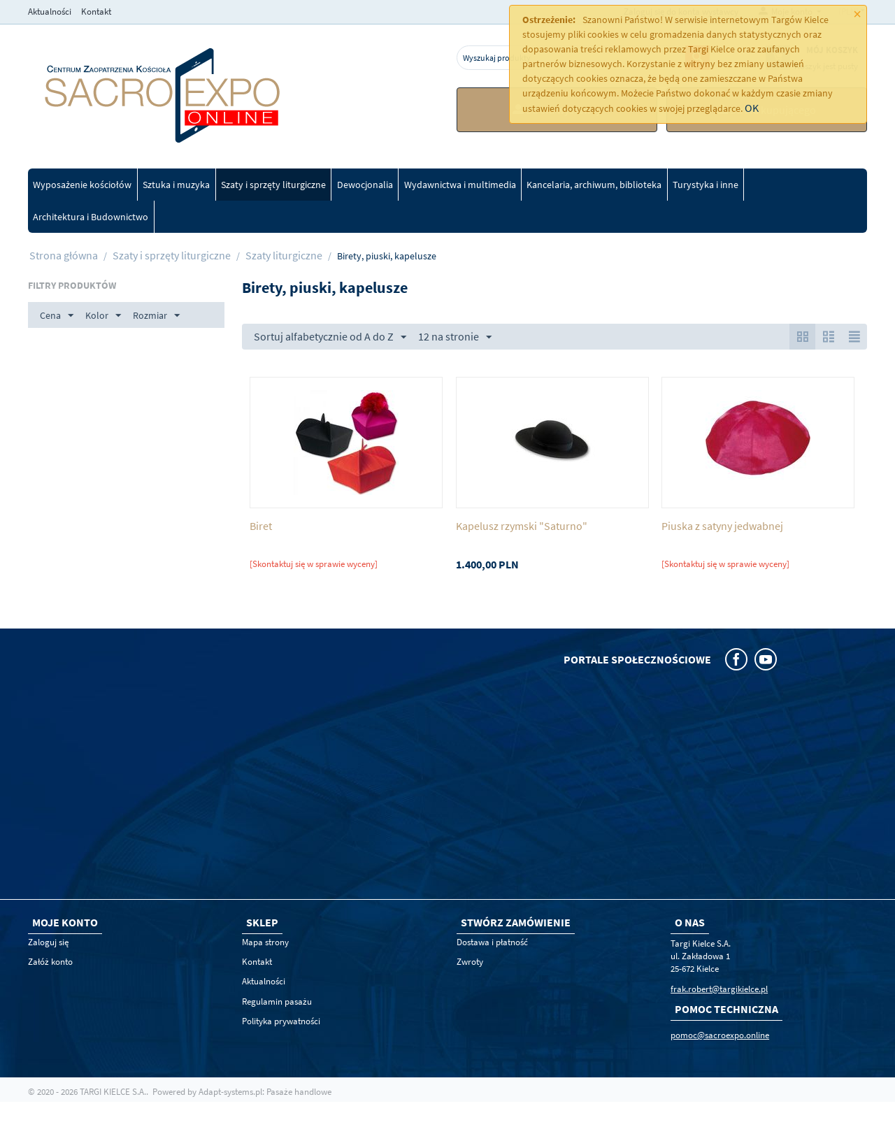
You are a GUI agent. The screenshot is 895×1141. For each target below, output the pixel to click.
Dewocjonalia (365, 184)
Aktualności (49, 11)
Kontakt (96, 11)
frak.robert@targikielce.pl (719, 989)
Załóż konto (50, 962)
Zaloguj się (48, 942)
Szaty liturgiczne (283, 255)
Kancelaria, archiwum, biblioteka (594, 184)
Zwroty (470, 962)
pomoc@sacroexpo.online (720, 1035)
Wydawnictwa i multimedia (460, 184)
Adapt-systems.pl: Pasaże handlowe (265, 1092)
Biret (261, 526)
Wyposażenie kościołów (82, 184)
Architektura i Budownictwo (90, 216)
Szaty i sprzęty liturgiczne (273, 184)
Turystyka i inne (705, 184)
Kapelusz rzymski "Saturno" (521, 526)
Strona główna (63, 255)
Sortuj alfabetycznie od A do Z (330, 337)
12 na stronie (455, 337)
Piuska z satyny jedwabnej (722, 526)
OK (752, 108)
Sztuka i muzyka (176, 184)
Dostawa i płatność (492, 942)
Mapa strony (265, 942)
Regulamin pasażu (277, 1001)
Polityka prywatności (281, 1021)
